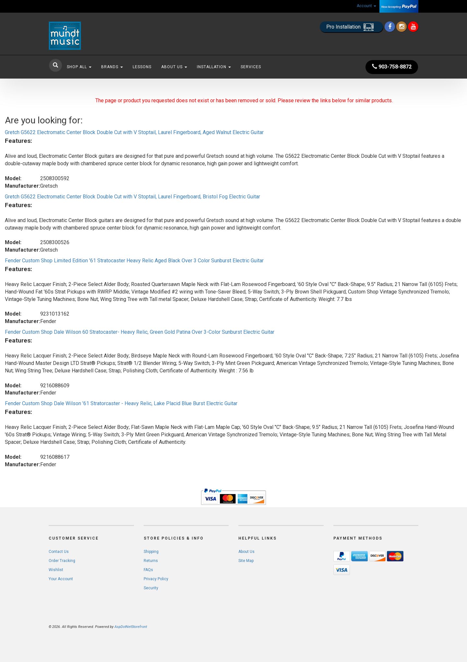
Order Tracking (62, 560)
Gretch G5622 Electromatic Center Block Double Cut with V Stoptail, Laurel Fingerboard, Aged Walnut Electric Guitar (134, 132)
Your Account (61, 579)
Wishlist (56, 570)
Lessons (142, 67)
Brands (112, 67)
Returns (151, 560)
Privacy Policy (156, 579)
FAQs (148, 570)
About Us (174, 67)
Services (251, 67)
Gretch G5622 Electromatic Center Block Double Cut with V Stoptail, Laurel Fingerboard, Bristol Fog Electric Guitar (132, 197)
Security (151, 588)
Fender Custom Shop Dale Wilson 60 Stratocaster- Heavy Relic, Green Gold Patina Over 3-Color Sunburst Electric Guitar (139, 332)
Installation (214, 67)
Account (366, 6)
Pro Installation (351, 27)
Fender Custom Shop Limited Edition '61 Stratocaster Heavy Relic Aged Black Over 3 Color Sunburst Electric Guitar (134, 260)
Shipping (151, 551)
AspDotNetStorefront (130, 627)
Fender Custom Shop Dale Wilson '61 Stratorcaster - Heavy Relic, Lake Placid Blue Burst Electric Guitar (121, 403)
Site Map (246, 560)
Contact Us (59, 551)
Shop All (79, 67)
